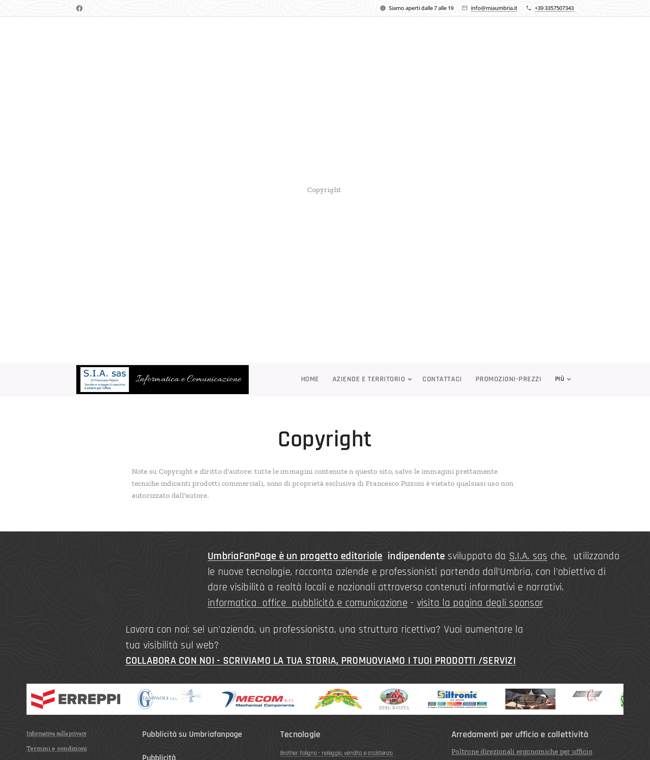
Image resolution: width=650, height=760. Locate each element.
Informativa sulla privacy (57, 733)
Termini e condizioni (57, 748)
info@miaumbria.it (494, 8)
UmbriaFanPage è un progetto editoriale (295, 556)
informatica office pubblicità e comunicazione (307, 602)
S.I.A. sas (528, 556)
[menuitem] (301, 379)
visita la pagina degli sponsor (480, 602)
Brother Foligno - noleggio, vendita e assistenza (337, 753)
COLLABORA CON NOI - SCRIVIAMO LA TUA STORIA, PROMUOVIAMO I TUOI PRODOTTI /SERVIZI (321, 660)
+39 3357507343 (554, 8)
